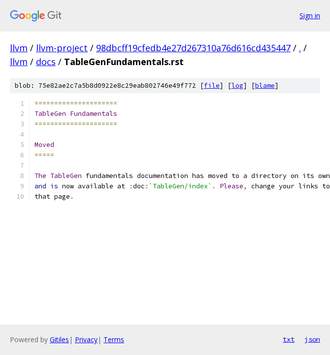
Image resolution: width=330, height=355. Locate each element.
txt (289, 339)
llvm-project (62, 48)
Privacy (86, 339)
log (237, 85)
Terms (113, 339)
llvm (19, 48)
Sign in (309, 15)
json (312, 339)
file (212, 85)
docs (46, 62)
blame (265, 85)
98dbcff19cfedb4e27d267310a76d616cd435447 (193, 48)
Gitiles (59, 339)
